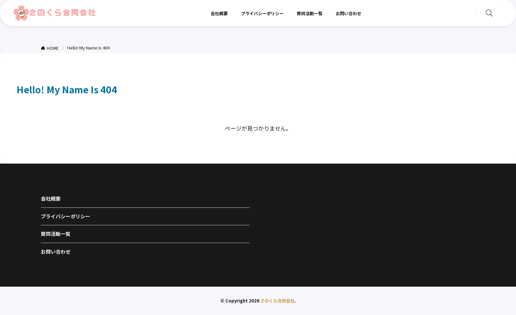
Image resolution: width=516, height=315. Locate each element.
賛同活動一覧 (309, 13)
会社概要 (219, 13)
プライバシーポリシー (262, 13)
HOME (53, 48)
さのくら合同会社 (277, 301)
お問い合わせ (348, 13)
